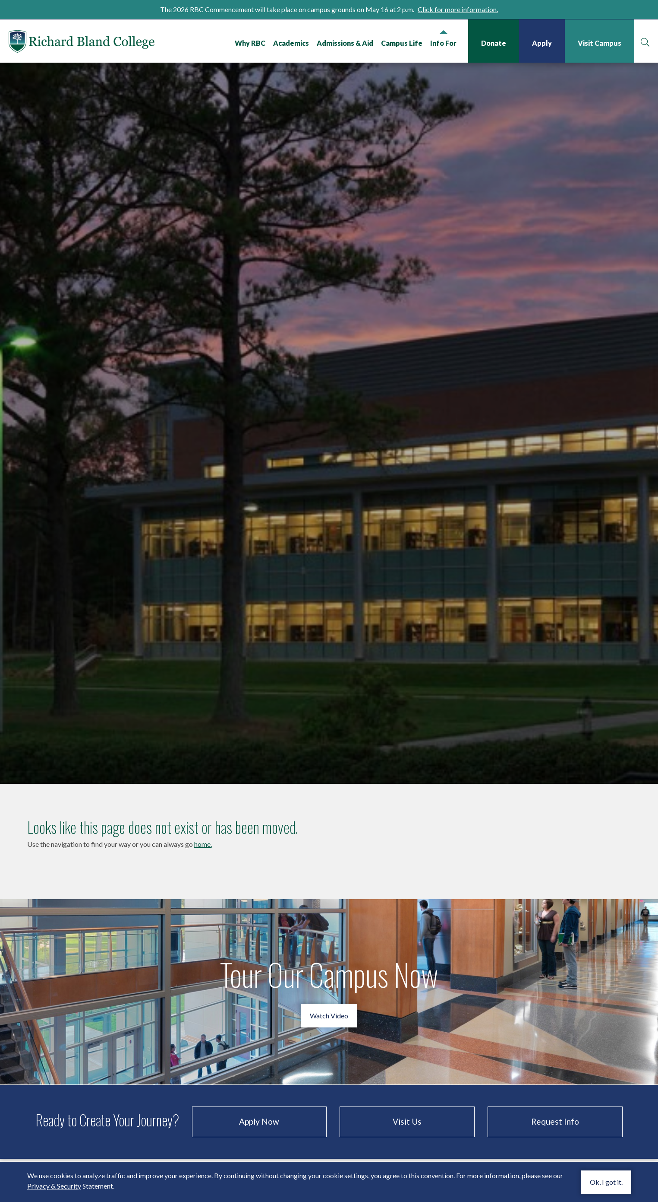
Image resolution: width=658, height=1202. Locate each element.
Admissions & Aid (345, 43)
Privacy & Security (54, 1186)
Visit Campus (599, 43)
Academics (291, 43)
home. (203, 831)
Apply (542, 43)
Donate (493, 43)
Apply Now (259, 1108)
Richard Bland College (82, 42)
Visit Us (407, 1108)
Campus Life (401, 43)
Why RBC (250, 43)
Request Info (555, 1108)
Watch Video (329, 1002)
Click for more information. (458, 9)
